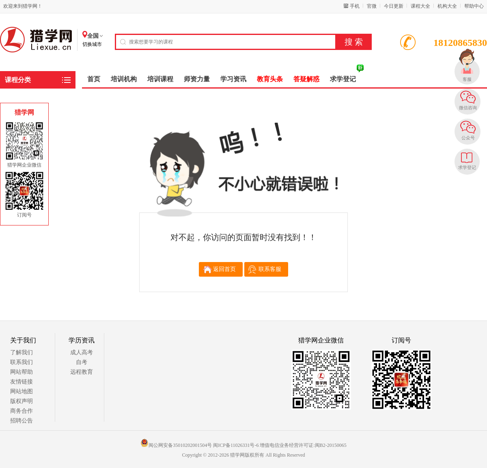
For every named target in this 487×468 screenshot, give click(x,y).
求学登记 (467, 167)
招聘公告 (21, 421)
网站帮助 (21, 372)
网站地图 (21, 391)
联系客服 (270, 269)
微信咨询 (468, 107)
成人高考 (81, 352)
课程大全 (420, 6)
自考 (81, 362)
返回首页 (224, 269)
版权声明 (21, 401)
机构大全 (447, 6)
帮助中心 (474, 6)
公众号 (468, 137)
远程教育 (81, 372)
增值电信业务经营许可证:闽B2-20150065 (303, 445)
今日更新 (393, 6)
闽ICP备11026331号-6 (236, 445)
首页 (93, 79)
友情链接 (21, 382)
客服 (467, 79)
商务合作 (21, 411)
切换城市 (92, 44)
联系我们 (21, 362)
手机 (355, 6)
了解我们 (21, 352)
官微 (372, 6)
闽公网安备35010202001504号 (176, 445)
